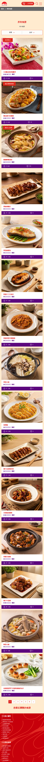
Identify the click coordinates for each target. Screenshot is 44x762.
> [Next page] (33, 702)
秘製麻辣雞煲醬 (7, 719)
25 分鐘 (6, 78)
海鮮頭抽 (5, 734)
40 (30, 122)
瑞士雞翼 (5, 752)
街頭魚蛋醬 (5, 726)
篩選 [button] (10, 32)
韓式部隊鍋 (5, 760)
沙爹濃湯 (5, 736)
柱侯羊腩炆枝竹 (7, 750)
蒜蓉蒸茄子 (5, 758)
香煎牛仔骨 (5, 748)
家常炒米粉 (5, 756)
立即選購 (30, 3)
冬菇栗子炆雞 (6, 754)
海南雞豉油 (5, 738)
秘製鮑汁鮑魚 (6, 732)
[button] (37, 3)
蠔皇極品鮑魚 (6, 728)
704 (29, 166)
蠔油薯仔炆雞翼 (7, 746)
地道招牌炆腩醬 (7, 730)
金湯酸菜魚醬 (6, 724)
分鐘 (6, 213)
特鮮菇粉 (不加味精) (8, 722)
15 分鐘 (6, 166)
